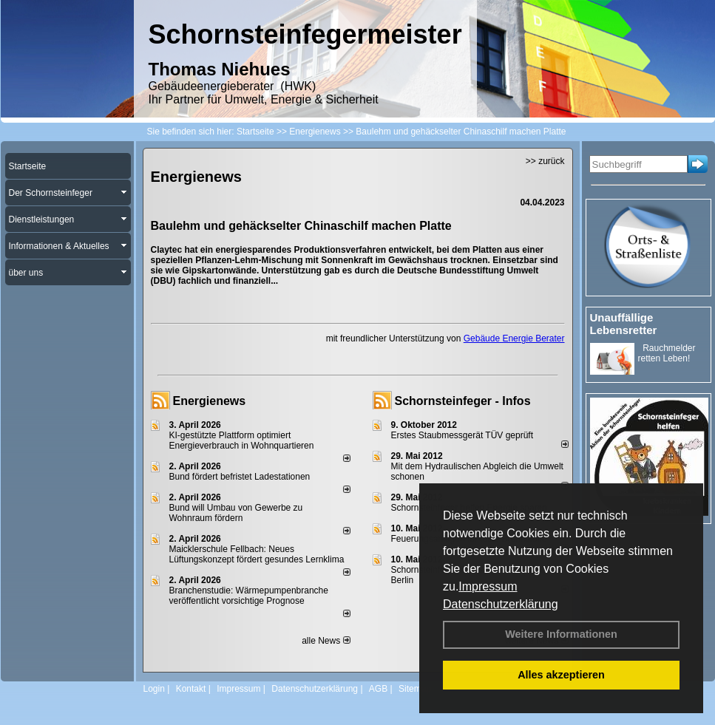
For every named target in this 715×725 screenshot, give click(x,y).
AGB (378, 689)
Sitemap (415, 689)
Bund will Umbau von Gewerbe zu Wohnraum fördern (236, 513)
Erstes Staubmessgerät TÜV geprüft (462, 435)
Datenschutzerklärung (500, 604)
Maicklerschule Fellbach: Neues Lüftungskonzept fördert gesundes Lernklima (257, 554)
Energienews (209, 401)
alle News (326, 641)
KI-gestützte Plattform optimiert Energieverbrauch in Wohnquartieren (241, 440)
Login (154, 689)
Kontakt (191, 689)
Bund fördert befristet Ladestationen (240, 477)
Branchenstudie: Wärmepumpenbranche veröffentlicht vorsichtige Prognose (248, 595)
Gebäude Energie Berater (514, 338)
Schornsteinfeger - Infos (463, 401)
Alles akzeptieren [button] (561, 675)
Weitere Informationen (561, 634)
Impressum (487, 586)
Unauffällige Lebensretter (623, 323)
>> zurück (545, 161)
